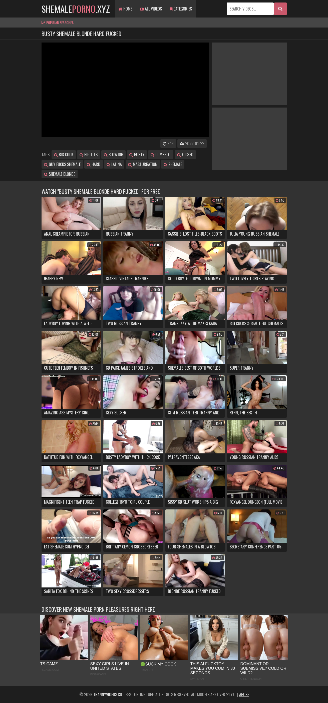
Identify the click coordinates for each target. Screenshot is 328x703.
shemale (173, 164)
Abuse (244, 694)
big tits (89, 155)
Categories (181, 9)
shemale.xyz (76, 8)
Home (125, 9)
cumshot (161, 155)
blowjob (113, 155)
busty (136, 155)
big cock (63, 155)
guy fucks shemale (62, 164)
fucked (185, 155)
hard (93, 164)
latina (114, 164)
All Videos (151, 9)
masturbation (142, 164)
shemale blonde (59, 174)
